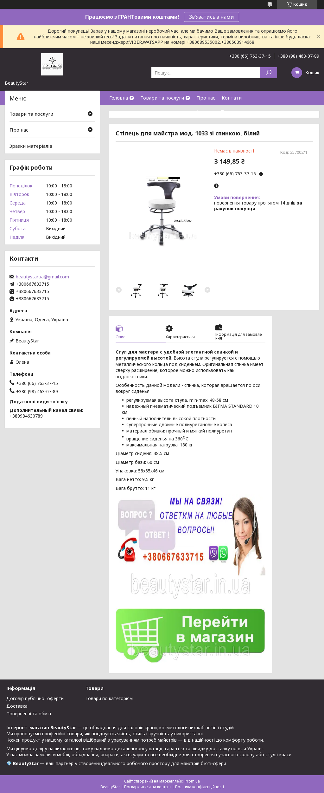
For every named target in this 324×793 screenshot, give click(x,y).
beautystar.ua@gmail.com (42, 277)
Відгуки (240, 112)
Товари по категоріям (109, 698)
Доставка (17, 706)
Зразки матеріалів (31, 146)
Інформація (205, 112)
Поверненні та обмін (28, 714)
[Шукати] (268, 72)
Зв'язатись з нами (211, 16)
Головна (118, 97)
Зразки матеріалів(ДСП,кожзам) (147, 112)
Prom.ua (192, 781)
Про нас (205, 97)
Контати (232, 97)
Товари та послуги (162, 97)
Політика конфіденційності (199, 787)
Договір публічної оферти (35, 698)
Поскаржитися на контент (147, 787)
